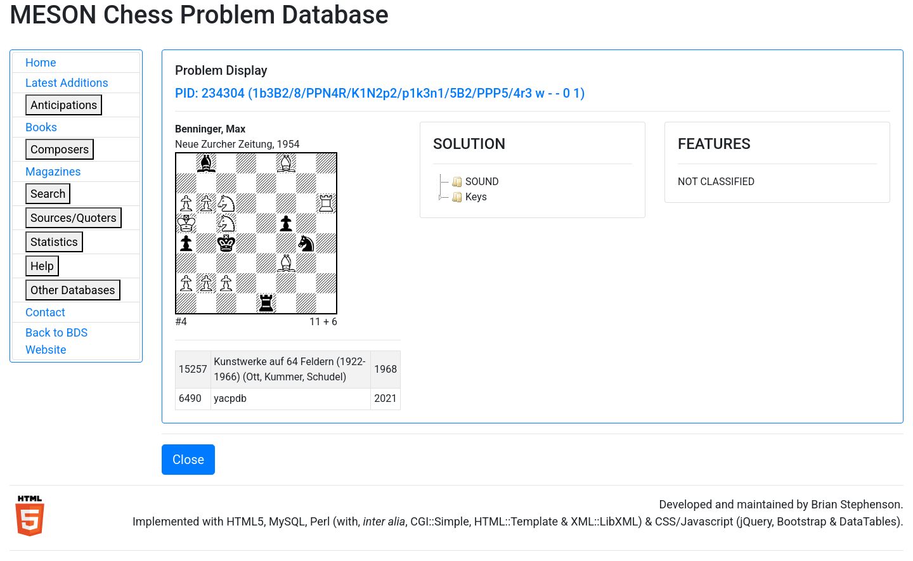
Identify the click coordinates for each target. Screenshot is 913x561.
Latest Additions (66, 82)
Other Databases (72, 290)
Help (42, 266)
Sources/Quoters (73, 217)
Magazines (53, 171)
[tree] (532, 189)
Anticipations (63, 105)
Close (188, 459)
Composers (59, 149)
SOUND (474, 182)
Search (47, 193)
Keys (468, 197)
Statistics (54, 241)
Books (41, 127)
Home (40, 62)
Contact (45, 312)
